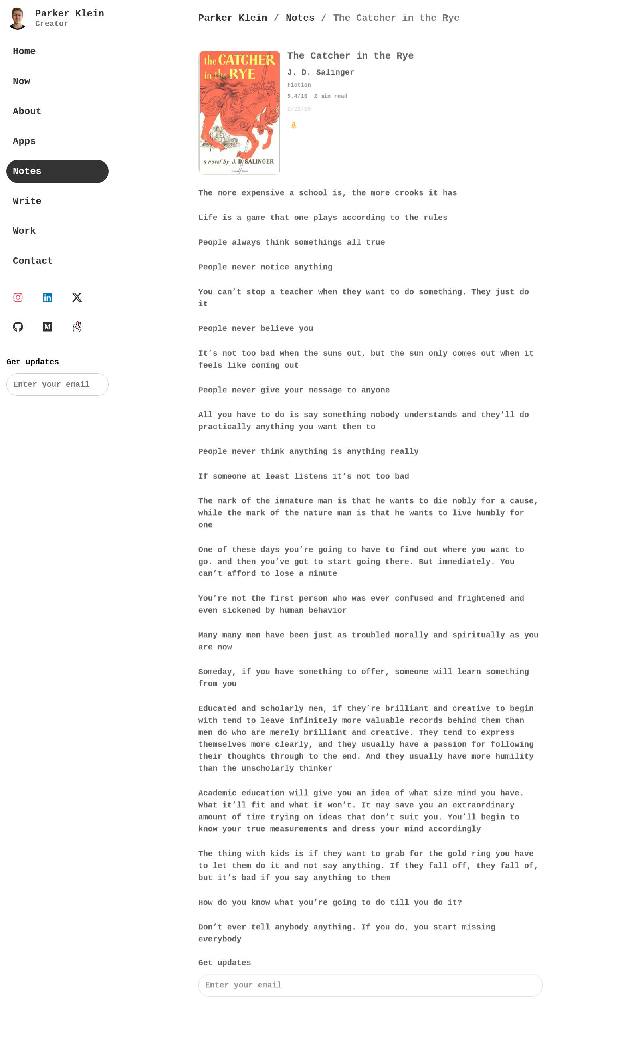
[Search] (57, 384)
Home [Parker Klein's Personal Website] (24, 51)
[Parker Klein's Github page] (18, 326)
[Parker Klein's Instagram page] (18, 297)
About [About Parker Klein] (27, 111)
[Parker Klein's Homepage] (232, 18)
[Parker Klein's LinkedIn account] (47, 297)
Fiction (299, 86)
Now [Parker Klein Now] (21, 81)
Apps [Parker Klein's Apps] (24, 141)
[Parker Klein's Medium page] (47, 326)
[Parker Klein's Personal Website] (55, 18)
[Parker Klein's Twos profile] (77, 326)
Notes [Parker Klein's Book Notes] (27, 171)
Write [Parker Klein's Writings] (27, 201)
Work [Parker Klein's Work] (24, 231)
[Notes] (300, 18)
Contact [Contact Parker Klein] (33, 261)
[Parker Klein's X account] (77, 297)
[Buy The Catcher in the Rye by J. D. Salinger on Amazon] (293, 125)
